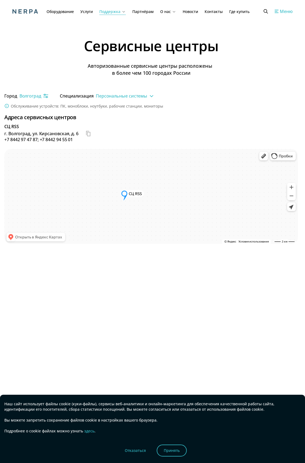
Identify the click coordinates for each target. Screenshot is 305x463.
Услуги (86, 11)
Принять (172, 450)
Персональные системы (125, 96)
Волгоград (34, 96)
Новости (190, 11)
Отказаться (135, 450)
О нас (168, 11)
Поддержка (112, 11)
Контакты (214, 11)
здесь (88, 430)
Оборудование (60, 11)
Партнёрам (143, 11)
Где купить (239, 11)
